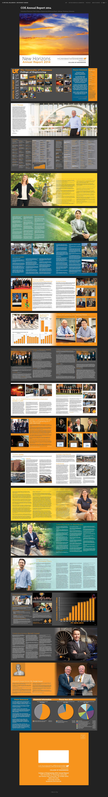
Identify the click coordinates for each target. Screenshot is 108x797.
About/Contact (96, 2)
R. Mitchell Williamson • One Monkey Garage (15, 2)
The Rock (88, 2)
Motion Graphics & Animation (76, 2)
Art (66, 2)
